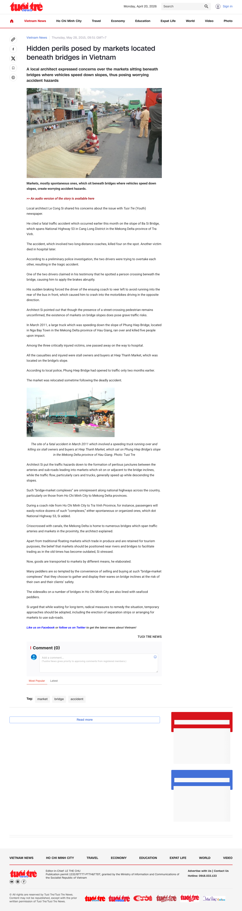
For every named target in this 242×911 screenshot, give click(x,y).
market (42, 699)
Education (142, 21)
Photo (228, 21)
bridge (59, 699)
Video (209, 21)
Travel (96, 21)
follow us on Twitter (72, 627)
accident (77, 699)
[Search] (186, 6)
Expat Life (168, 21)
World (190, 21)
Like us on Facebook (41, 627)
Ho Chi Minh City (69, 21)
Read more (85, 719)
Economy (118, 21)
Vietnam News (35, 21)
